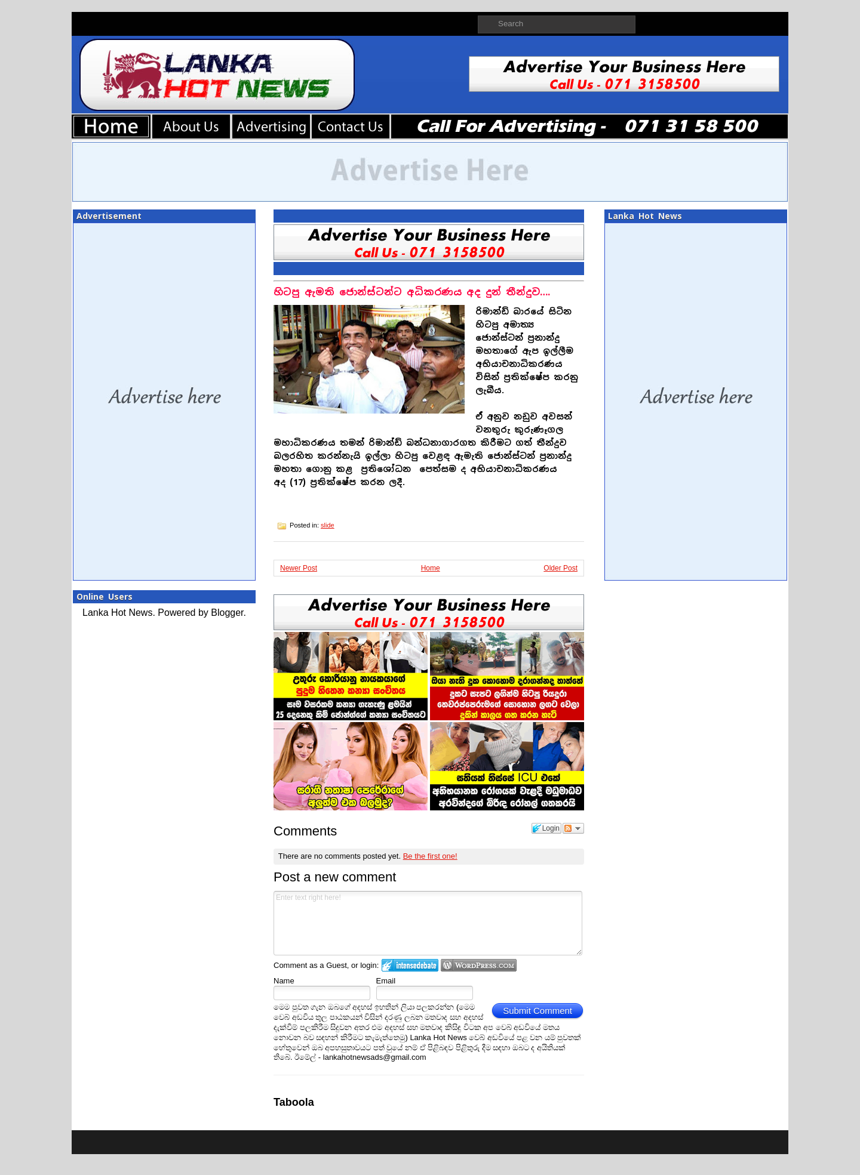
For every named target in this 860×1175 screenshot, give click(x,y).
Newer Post (298, 568)
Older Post (560, 568)
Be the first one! (430, 856)
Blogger (227, 612)
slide (327, 525)
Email (386, 980)
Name (284, 980)
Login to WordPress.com (479, 965)
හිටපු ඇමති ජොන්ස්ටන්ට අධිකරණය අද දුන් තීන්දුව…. (412, 292)
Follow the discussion (573, 828)
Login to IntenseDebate (410, 965)
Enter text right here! (428, 923)
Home (430, 568)
